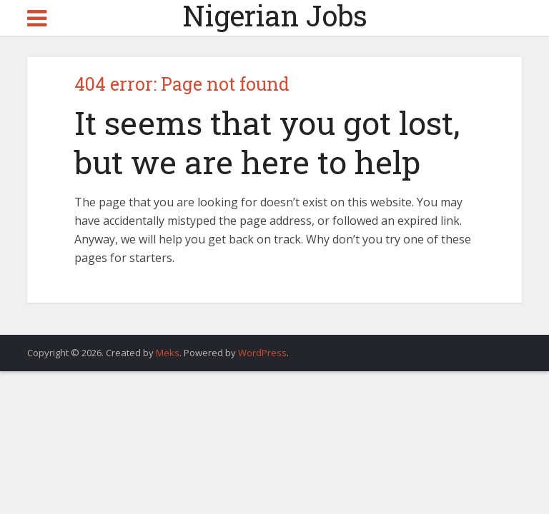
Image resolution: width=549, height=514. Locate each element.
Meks (167, 352)
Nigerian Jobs (274, 16)
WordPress (262, 352)
